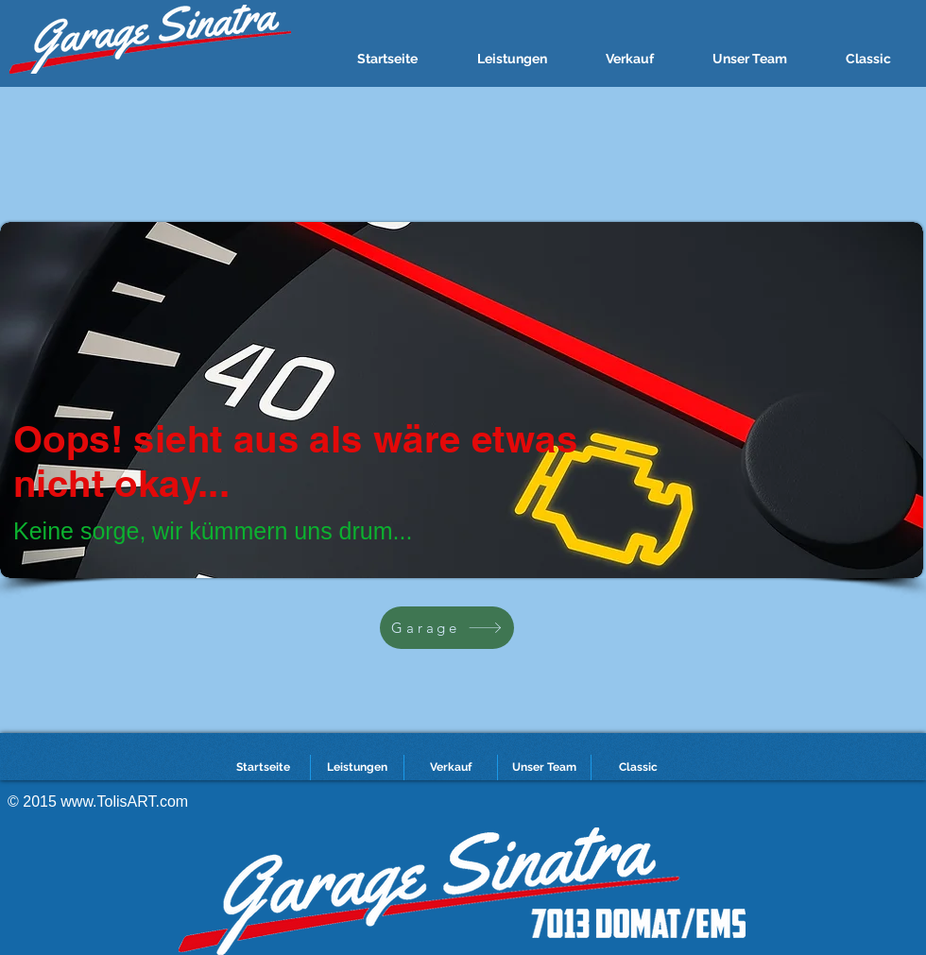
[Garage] (447, 627)
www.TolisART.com (124, 801)
